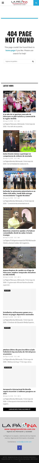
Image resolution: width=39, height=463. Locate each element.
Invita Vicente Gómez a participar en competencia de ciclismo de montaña (17, 155)
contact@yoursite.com (24, 442)
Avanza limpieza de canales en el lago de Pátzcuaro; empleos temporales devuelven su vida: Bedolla (19, 272)
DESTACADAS (8, 92)
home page (10, 50)
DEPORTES (7, 290)
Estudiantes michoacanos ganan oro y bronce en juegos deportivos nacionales (18, 313)
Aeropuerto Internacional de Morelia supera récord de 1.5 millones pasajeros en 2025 (19, 391)
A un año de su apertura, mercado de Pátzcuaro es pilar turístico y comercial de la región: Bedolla (19, 116)
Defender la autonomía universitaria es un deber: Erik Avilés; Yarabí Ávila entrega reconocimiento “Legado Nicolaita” (19, 193)
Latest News (8, 85)
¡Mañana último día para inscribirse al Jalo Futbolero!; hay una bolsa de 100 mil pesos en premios (19, 352)
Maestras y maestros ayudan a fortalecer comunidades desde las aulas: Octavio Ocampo (19, 233)
